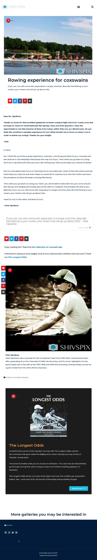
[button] (78, 7)
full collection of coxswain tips (47, 247)
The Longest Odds (17, 257)
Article (9, 377)
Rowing (25, 377)
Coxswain (16, 377)
